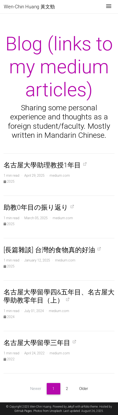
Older (83, 388)
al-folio (85, 406)
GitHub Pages (23, 411)
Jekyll (70, 406)
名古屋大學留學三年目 (37, 343)
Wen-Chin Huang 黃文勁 (29, 7)
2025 (9, 181)
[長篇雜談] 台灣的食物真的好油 (49, 250)
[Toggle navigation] (108, 7)
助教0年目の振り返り (36, 207)
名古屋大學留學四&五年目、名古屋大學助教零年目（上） (59, 296)
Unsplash (56, 411)
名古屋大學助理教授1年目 (42, 165)
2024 (9, 317)
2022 (9, 359)
